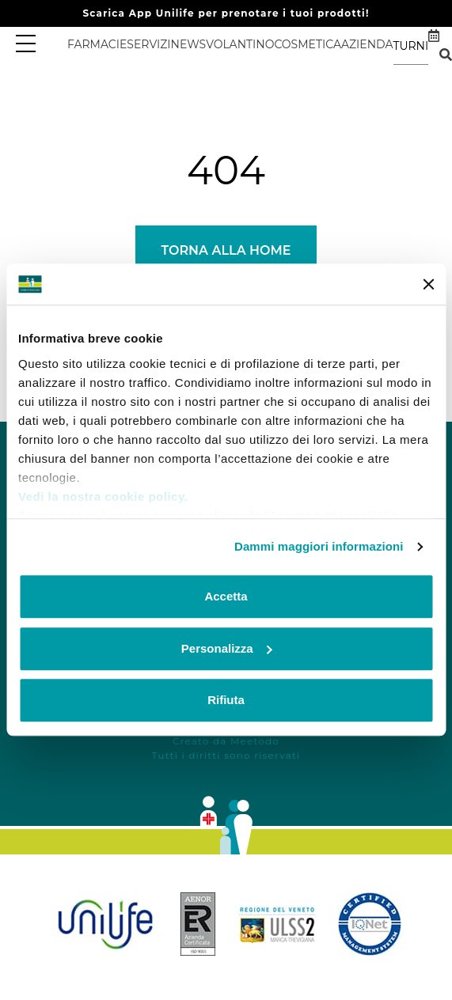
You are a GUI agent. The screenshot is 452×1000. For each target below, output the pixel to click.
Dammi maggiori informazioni (319, 546)
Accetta (225, 597)
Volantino (240, 44)
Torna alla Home (226, 250)
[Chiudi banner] (428, 284)
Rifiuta (226, 700)
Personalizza (226, 648)
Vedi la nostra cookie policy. (103, 496)
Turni (411, 46)
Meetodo (254, 741)
